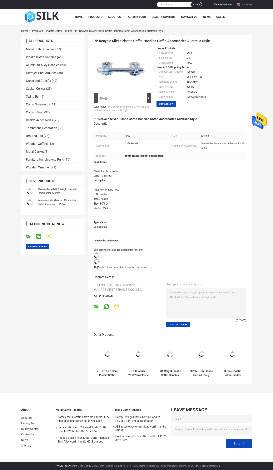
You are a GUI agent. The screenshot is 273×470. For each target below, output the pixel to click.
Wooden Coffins (37, 144)
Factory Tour (136, 16)
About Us (114, 16)
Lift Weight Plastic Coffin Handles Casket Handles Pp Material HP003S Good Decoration (169, 373)
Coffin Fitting (34, 112)
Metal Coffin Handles (40, 49)
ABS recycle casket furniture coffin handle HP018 (140, 428)
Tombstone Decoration (41, 128)
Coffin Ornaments (38, 104)
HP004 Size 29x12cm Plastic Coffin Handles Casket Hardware (138, 373)
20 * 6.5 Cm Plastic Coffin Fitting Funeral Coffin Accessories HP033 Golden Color (201, 373)
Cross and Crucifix (38, 81)
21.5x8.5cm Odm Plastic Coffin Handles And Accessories (107, 373)
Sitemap (26, 445)
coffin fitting (105, 267)
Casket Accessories (39, 120)
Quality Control (163, 16)
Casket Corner (35, 88)
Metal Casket (35, 151)
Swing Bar (33, 96)
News (207, 16)
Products (95, 16)
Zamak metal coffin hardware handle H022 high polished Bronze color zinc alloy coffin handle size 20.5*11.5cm (83, 419)
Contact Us (189, 16)
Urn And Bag (34, 136)
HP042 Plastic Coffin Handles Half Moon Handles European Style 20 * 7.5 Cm (232, 373)
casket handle (120, 267)
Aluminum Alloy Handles (42, 65)
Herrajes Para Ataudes (41, 73)
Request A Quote (222, 4)
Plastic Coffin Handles (59, 30)
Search (196, 4)
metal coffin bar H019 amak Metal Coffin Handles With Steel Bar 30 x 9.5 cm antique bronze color (82, 430)
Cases (220, 16)
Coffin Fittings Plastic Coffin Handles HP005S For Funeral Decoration (137, 418)
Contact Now (166, 103)
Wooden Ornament (39, 167)
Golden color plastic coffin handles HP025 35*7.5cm (140, 438)
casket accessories (138, 267)
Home (79, 16)
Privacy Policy (63, 466)
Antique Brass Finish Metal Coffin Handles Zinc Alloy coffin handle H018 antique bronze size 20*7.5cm (83, 440)
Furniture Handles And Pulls (45, 159)
